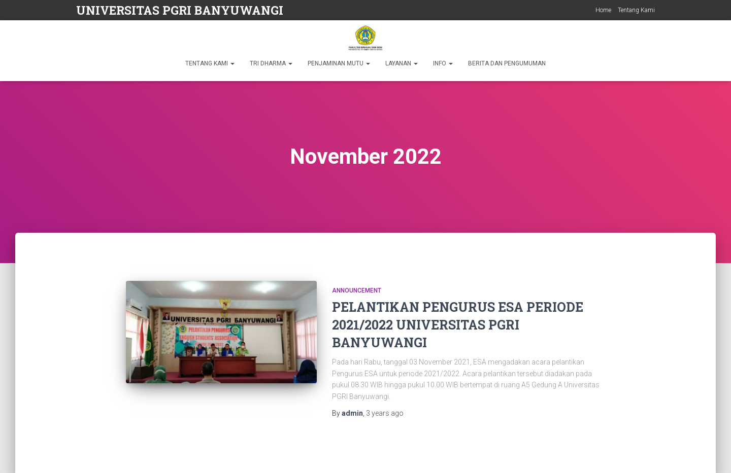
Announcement (356, 290)
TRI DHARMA (271, 63)
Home (603, 10)
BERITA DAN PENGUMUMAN (507, 63)
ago (385, 413)
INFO (443, 63)
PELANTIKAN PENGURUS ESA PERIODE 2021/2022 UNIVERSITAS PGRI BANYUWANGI (457, 325)
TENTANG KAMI (210, 63)
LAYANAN (401, 63)
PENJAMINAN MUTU (339, 63)
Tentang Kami (636, 10)
